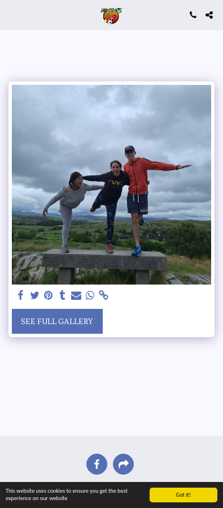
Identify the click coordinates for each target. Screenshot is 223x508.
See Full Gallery (57, 321)
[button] (12, 14)
